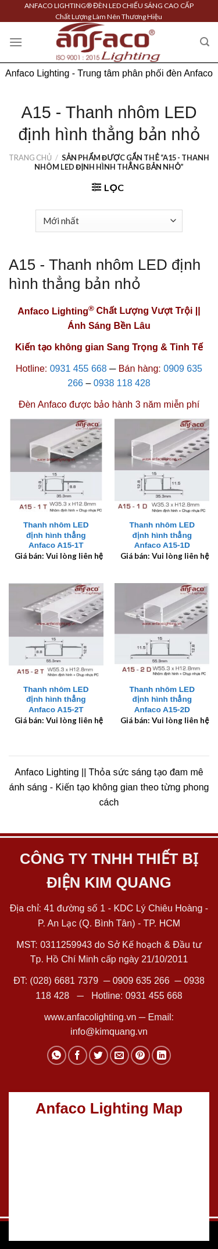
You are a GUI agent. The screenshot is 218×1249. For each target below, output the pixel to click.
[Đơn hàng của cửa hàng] (108, 221)
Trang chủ (30, 157)
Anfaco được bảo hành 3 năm (99, 404)
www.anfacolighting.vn (90, 1017)
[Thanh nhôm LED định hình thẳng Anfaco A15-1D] (162, 466)
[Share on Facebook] (77, 1055)
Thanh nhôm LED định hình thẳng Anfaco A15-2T (56, 699)
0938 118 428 (122, 383)
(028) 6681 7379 (65, 981)
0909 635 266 (141, 981)
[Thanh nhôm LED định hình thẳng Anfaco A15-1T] (56, 466)
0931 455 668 (78, 368)
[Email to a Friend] (119, 1055)
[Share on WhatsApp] (56, 1055)
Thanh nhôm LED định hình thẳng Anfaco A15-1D (162, 535)
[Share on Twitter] (98, 1055)
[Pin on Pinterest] (140, 1055)
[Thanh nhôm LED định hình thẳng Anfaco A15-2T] (56, 630)
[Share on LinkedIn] (161, 1055)
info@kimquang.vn (109, 1031)
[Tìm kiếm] (204, 42)
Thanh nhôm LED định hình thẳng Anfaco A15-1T (56, 535)
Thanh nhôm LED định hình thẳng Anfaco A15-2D (162, 699)
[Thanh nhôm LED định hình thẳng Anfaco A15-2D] (162, 630)
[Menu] (16, 42)
